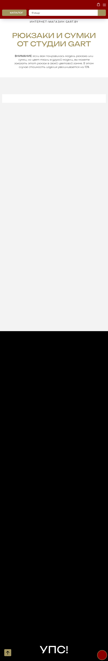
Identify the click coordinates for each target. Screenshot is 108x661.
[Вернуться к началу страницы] (7, 652)
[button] (98, 4)
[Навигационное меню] (104, 4)
